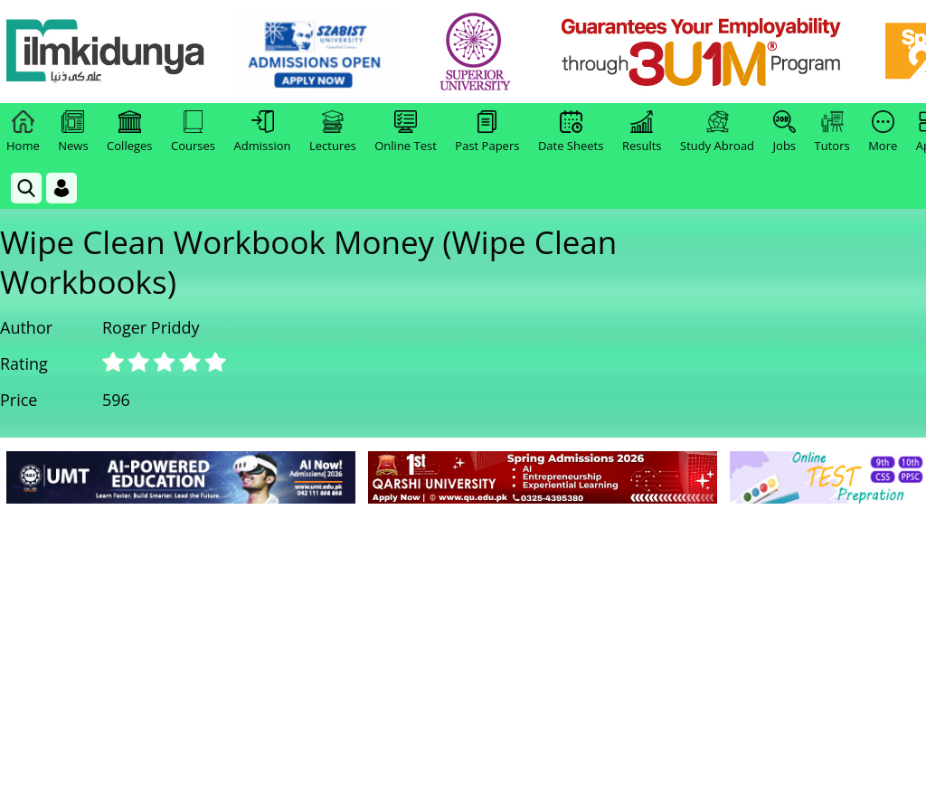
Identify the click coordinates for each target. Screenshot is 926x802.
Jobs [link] (784, 132)
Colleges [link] (129, 132)
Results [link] (642, 132)
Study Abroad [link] (717, 132)
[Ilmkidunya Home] (105, 52)
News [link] (73, 132)
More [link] (882, 132)
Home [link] (23, 132)
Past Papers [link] (487, 132)
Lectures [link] (332, 132)
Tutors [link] (832, 132)
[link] (313, 52)
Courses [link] (193, 132)
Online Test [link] (405, 132)
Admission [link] (262, 132)
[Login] (61, 188)
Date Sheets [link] (571, 132)
